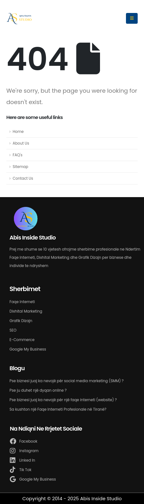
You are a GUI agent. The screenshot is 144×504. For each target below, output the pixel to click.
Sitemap (20, 166)
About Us (21, 143)
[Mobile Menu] (132, 18)
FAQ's (17, 155)
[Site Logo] (19, 18)
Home (18, 131)
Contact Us (23, 178)
